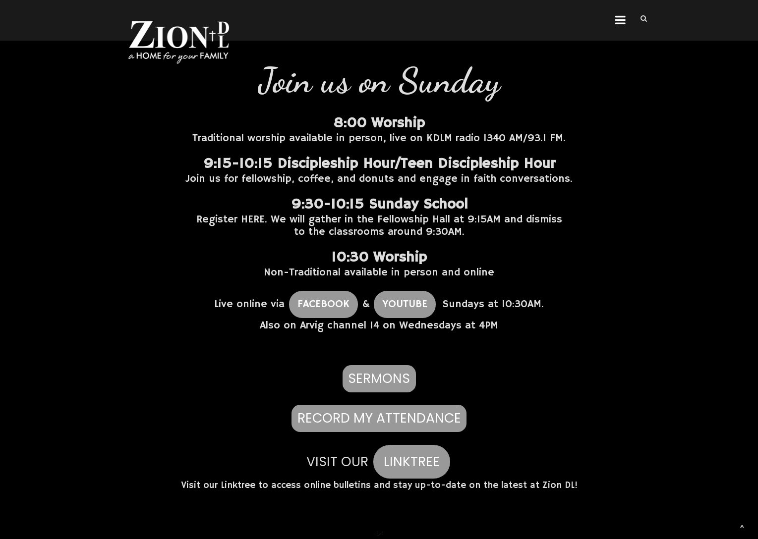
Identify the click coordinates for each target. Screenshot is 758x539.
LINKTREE (412, 461)
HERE (253, 219)
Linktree (238, 485)
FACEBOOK (323, 304)
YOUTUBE (404, 304)
